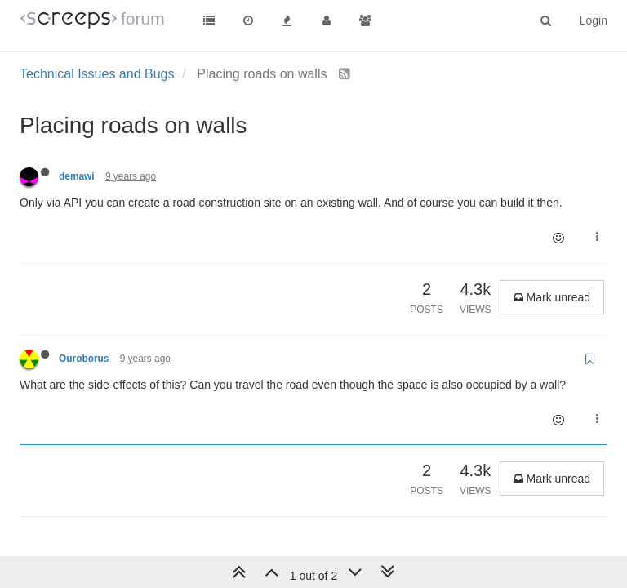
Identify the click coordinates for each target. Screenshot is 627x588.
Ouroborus (84, 358)
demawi (77, 176)
